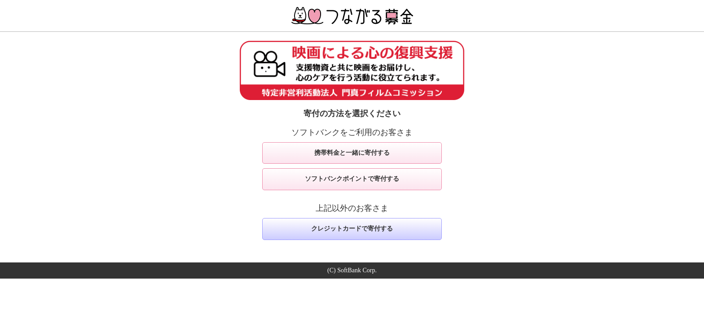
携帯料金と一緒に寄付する (352, 152)
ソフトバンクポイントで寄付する (352, 178)
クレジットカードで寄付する (352, 228)
